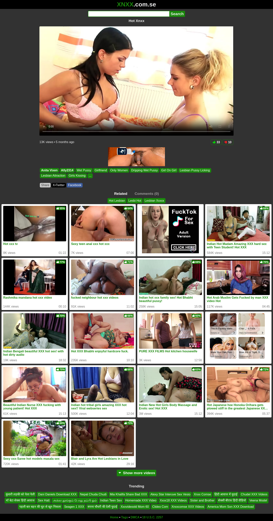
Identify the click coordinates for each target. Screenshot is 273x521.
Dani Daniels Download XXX (57, 494)
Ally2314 (67, 170)
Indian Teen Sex (111, 500)
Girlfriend (101, 170)
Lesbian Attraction (53, 175)
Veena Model (258, 500)
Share (45, 185)
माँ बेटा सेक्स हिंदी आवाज (20, 500)
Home (114, 517)
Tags (124, 517)
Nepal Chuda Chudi (93, 494)
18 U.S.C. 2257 (152, 517)
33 (216, 142)
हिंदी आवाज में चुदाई (225, 494)
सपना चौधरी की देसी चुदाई (102, 506)
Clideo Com (160, 506)
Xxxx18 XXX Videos (173, 500)
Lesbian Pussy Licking (195, 170)
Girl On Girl (168, 170)
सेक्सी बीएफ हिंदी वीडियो (232, 500)
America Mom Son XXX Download (231, 506)
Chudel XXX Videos (254, 494)
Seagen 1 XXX (74, 506)
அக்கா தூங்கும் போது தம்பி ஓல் (75, 500)
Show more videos (136, 473)
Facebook (74, 185)
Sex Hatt (43, 500)
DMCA (135, 517)
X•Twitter (59, 185)
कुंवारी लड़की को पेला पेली (20, 494)
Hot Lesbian (117, 200)
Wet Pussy (84, 170)
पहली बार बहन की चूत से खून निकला (40, 506)
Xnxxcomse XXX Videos (188, 506)
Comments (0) (147, 194)
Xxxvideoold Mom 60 (135, 506)
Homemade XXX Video (140, 500)
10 (227, 142)
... (90, 175)
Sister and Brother (202, 500)
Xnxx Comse (202, 494)
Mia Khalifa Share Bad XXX (128, 494)
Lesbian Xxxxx (154, 200)
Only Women (119, 170)
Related (120, 194)
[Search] (128, 14)
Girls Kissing (77, 175)
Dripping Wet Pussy (144, 170)
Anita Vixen (49, 170)
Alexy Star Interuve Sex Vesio (170, 494)
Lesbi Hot (134, 200)
